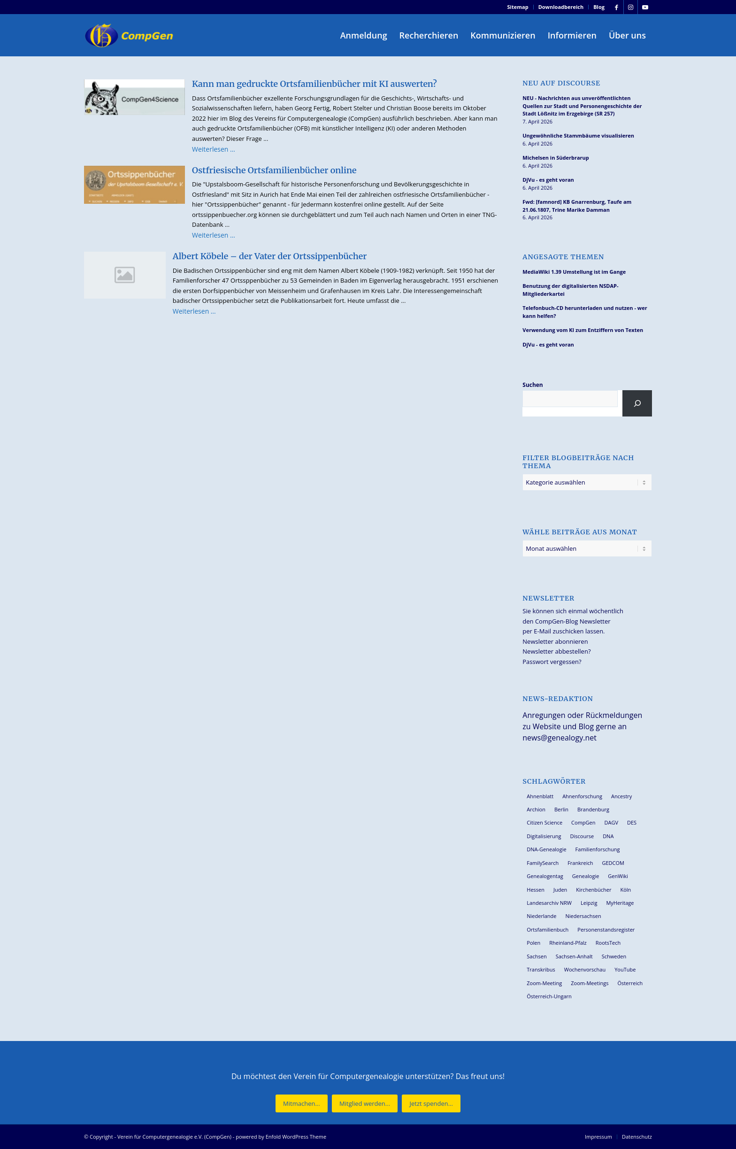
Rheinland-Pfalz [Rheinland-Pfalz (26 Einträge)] (568, 942)
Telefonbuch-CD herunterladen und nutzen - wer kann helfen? (584, 311)
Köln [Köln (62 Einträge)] (625, 889)
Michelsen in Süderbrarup (555, 157)
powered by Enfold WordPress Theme (281, 1136)
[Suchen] (637, 403)
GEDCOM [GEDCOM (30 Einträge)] (613, 862)
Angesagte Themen (563, 257)
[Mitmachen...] (302, 1104)
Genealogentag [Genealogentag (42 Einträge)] (545, 875)
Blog (599, 6)
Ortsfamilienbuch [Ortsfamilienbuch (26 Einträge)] (547, 929)
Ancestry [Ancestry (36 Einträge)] (621, 796)
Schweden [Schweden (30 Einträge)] (614, 956)
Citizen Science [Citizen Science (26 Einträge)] (544, 822)
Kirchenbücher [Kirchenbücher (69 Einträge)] (593, 889)
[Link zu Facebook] (616, 7)
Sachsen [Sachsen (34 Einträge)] (536, 956)
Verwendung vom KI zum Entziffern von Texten (582, 329)
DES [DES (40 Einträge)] (631, 822)
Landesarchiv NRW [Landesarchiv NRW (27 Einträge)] (549, 902)
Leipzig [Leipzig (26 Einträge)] (589, 902)
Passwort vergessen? (551, 661)
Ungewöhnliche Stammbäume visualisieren (578, 135)
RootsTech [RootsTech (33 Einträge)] (608, 942)
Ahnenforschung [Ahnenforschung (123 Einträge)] (582, 796)
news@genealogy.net (559, 738)
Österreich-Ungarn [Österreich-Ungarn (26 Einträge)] (549, 996)
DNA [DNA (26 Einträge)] (608, 836)
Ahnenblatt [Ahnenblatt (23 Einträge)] (540, 796)
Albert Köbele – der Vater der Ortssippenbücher (270, 256)
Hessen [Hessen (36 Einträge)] (535, 889)
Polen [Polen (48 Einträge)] (533, 942)
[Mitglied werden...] (365, 1104)
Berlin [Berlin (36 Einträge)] (561, 809)
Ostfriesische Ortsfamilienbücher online (274, 170)
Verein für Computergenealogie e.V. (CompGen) (174, 1136)
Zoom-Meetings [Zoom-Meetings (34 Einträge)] (589, 983)
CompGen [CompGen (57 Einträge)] (583, 822)
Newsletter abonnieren (555, 641)
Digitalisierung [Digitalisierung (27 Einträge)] (544, 836)
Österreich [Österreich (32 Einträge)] (630, 983)
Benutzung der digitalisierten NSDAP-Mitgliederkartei (570, 289)
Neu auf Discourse (561, 83)
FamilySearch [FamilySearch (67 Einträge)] (543, 862)
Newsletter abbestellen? (556, 651)
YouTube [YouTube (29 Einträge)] (625, 969)
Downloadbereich (561, 6)
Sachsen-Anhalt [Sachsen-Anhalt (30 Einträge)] (574, 956)
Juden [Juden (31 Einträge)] (560, 889)
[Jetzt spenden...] (431, 1104)
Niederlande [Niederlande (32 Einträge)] (541, 915)
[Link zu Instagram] (630, 7)
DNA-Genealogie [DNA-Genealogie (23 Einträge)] (546, 849)
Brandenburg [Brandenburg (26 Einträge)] (593, 809)
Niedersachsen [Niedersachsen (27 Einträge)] (583, 915)
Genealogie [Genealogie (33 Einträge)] (585, 875)
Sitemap (518, 6)
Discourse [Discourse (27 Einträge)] (582, 836)
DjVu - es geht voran (548, 179)
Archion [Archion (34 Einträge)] (536, 809)
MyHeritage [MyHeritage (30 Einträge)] (620, 902)
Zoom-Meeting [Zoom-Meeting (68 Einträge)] (544, 983)
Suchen (532, 385)
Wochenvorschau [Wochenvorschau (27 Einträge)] (585, 969)
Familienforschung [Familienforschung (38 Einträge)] (597, 849)
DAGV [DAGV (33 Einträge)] (611, 822)
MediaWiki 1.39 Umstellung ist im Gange (574, 271)
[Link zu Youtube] (645, 7)
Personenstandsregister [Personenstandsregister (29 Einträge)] (606, 929)
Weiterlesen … (213, 149)
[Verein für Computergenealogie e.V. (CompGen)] (130, 35)
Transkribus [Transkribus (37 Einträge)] (541, 969)
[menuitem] (518, 7)
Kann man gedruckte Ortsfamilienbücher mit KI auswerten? (314, 83)
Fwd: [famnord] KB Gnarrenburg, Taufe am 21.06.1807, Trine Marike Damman (576, 205)
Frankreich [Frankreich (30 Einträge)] (580, 862)
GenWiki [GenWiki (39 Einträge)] (618, 875)
